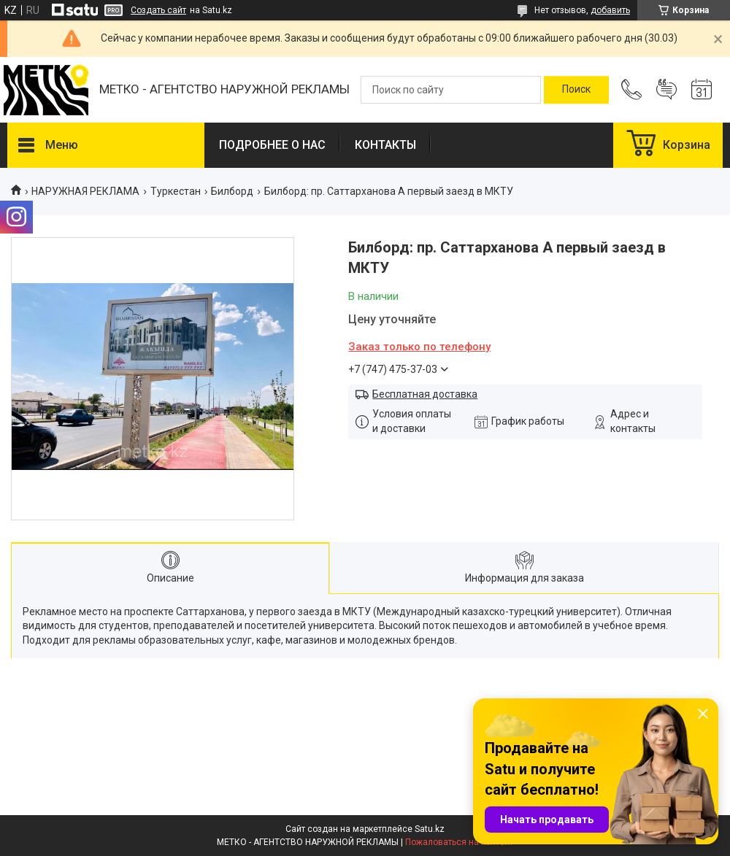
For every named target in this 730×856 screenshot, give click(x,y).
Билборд (232, 191)
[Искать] (576, 90)
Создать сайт (158, 10)
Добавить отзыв (666, 89)
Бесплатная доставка (424, 394)
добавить (610, 10)
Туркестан (175, 191)
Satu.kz (430, 829)
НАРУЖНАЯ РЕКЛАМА (85, 191)
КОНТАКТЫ (385, 145)
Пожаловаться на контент (459, 842)
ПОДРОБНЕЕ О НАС (272, 145)
